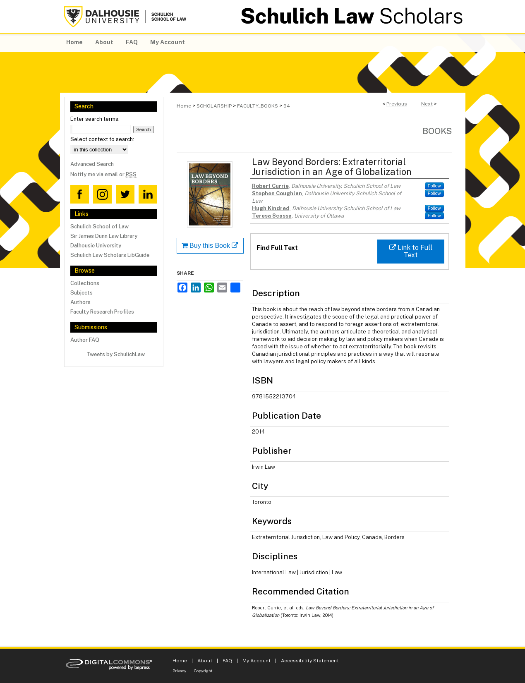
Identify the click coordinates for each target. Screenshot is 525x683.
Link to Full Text (410, 251)
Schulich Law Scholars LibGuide (109, 255)
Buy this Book (210, 245)
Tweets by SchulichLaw (115, 354)
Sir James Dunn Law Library (103, 236)
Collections (84, 283)
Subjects (81, 293)
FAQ (227, 661)
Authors (80, 302)
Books (437, 131)
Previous (396, 104)
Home (184, 106)
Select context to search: (102, 139)
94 (286, 106)
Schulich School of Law (99, 226)
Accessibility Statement (310, 661)
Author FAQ (84, 340)
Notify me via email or (103, 174)
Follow (434, 185)
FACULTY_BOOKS (257, 106)
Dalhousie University (95, 245)
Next (427, 104)
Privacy (179, 670)
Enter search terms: (95, 119)
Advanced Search (92, 164)
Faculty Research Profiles (102, 312)
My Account (256, 661)
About (204, 661)
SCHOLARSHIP (214, 106)
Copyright (203, 670)
